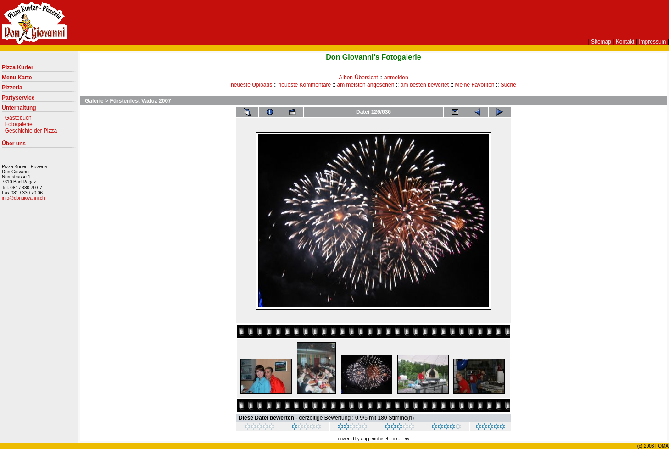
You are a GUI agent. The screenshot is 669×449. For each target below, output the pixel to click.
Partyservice (39, 99)
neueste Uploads (251, 85)
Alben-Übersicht (358, 77)
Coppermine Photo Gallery (385, 439)
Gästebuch (18, 118)
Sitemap (601, 42)
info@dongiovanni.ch (23, 197)
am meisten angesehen (366, 85)
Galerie (94, 101)
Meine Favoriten (474, 85)
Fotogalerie (19, 124)
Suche (508, 85)
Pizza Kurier (39, 69)
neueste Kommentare (305, 85)
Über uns (39, 145)
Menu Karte (39, 79)
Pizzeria (39, 89)
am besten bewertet (425, 85)
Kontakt (625, 42)
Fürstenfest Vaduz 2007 (140, 101)
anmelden (396, 77)
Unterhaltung (39, 110)
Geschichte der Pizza (31, 130)
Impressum (652, 42)
